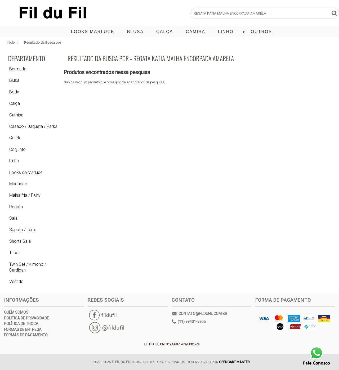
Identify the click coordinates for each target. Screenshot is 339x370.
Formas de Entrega (23, 329)
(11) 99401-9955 (189, 321)
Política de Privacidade (26, 318)
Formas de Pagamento (26, 335)
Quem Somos (16, 312)
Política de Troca (21, 324)
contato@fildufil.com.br (199, 314)
